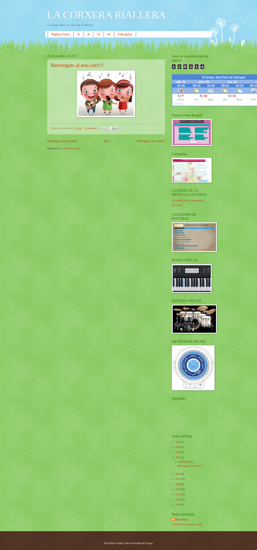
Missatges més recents (62, 141)
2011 (178, 499)
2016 (178, 474)
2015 (178, 479)
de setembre (184, 461)
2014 (178, 484)
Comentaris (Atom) (71, 148)
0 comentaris (91, 128)
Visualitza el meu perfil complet (187, 524)
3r (78, 34)
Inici (107, 141)
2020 (178, 442)
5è (98, 34)
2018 (178, 452)
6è (109, 34)
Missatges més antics (151, 141)
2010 (178, 504)
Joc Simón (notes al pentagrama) (187, 200)
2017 (178, 457)
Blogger (149, 543)
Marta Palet (181, 519)
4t (88, 34)
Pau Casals (177, 205)
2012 (178, 494)
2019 (178, 447)
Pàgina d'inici (60, 34)
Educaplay (125, 34)
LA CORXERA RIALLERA (106, 15)
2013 (178, 489)
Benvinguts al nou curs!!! (77, 65)
